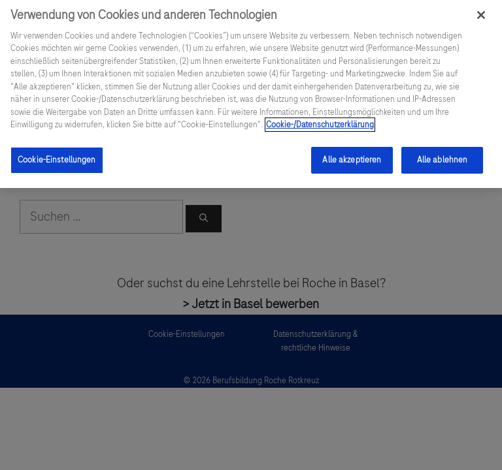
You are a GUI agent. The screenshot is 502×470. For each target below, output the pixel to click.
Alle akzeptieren (351, 154)
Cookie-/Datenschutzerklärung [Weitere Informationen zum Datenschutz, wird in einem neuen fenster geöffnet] (320, 119)
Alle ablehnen (442, 154)
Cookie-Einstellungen (57, 154)
